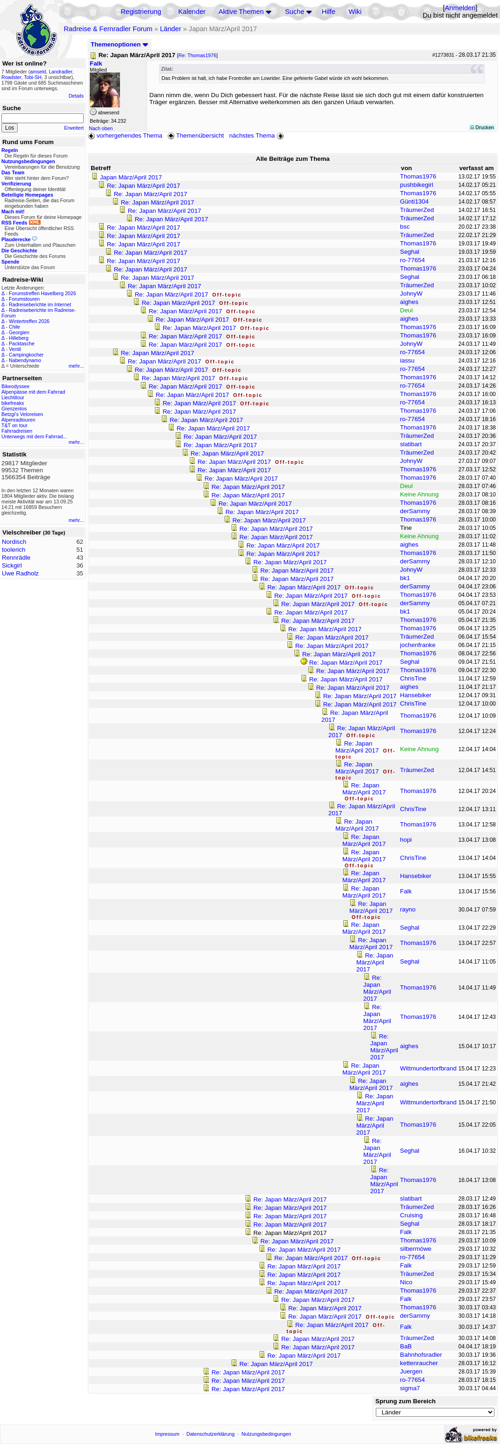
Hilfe (328, 11)
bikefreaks (12, 403)
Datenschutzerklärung (211, 1434)
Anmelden (460, 8)
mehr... (76, 366)
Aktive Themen (241, 11)
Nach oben (101, 128)
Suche (295, 11)
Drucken (482, 127)
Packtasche (21, 343)
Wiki (355, 11)
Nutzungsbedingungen (266, 1434)
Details (76, 96)
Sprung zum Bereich (405, 1401)
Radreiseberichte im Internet (40, 304)
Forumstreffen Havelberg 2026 (42, 293)
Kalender (192, 11)
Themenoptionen (119, 44)
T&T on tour (14, 425)
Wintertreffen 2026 (29, 321)
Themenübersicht (195, 135)
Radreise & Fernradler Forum (108, 29)
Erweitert (74, 128)
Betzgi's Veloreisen (22, 414)
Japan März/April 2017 (131, 177)
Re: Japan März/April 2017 (143, 185)
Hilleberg (18, 338)
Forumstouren (24, 299)
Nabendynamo (25, 360)
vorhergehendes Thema (125, 135)
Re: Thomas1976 (198, 55)
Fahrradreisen (16, 431)
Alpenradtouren (18, 420)
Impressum (167, 1434)
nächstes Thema (257, 135)
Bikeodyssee (15, 386)
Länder (170, 29)
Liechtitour (12, 397)
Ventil (15, 349)
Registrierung (140, 11)
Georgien (19, 332)
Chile (14, 327)
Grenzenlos (14, 408)
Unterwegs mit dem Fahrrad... (34, 436)
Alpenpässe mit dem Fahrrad (33, 392)
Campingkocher (26, 354)
